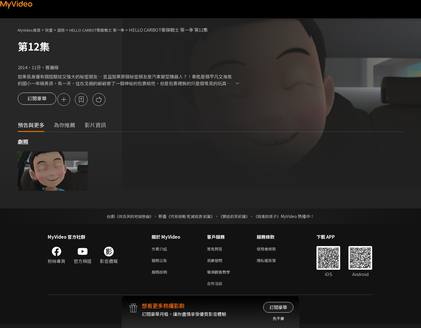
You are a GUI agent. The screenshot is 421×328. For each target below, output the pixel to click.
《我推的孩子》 (271, 217)
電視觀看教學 (220, 275)
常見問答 (216, 250)
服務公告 (160, 262)
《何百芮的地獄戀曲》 (130, 217)
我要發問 (216, 262)
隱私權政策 (271, 262)
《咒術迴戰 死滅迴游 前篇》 (190, 217)
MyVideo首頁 (31, 30)
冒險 (66, 30)
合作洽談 (216, 287)
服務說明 (160, 275)
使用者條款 (271, 250)
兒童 (53, 30)
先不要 (278, 318)
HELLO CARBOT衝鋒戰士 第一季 (108, 30)
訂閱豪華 (37, 100)
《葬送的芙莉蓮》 (236, 217)
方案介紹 (160, 250)
